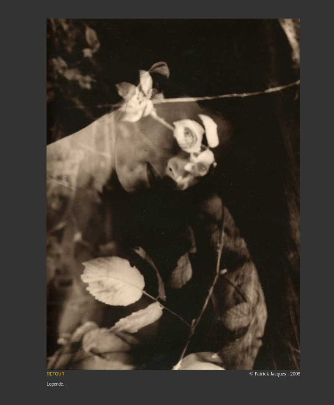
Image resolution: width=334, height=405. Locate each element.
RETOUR (55, 374)
